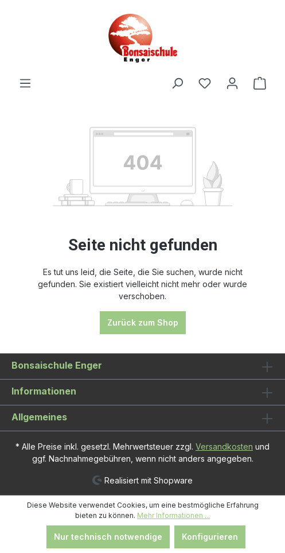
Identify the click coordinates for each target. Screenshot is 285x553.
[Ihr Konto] (232, 83)
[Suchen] (177, 83)
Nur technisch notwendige (108, 537)
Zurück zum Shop (142, 322)
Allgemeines (39, 417)
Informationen (43, 391)
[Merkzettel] (204, 83)
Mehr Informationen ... (173, 515)
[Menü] (25, 83)
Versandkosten (224, 446)
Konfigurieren (210, 537)
